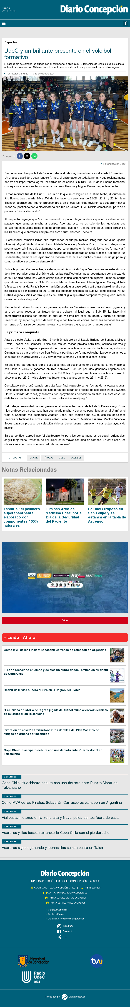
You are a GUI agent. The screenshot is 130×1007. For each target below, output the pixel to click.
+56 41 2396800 (92, 888)
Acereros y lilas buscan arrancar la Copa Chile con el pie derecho (55, 832)
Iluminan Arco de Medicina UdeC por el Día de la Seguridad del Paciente (64, 515)
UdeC (62, 458)
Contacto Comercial (58, 910)
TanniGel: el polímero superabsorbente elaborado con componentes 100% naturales (22, 517)
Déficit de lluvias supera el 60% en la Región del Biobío (42, 690)
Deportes (10, 776)
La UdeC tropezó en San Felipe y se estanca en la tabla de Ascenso (107, 515)
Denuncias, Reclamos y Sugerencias (66, 918)
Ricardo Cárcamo (19, 74)
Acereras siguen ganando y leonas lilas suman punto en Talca (52, 848)
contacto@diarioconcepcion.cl (67, 893)
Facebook (64, 931)
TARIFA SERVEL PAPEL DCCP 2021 (67, 903)
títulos (48, 458)
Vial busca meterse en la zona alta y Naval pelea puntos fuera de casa (60, 817)
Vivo (65, 620)
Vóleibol (76, 458)
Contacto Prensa (56, 914)
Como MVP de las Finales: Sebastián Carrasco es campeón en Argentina (55, 650)
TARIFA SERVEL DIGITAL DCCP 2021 (67, 898)
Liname (34, 458)
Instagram (65, 926)
